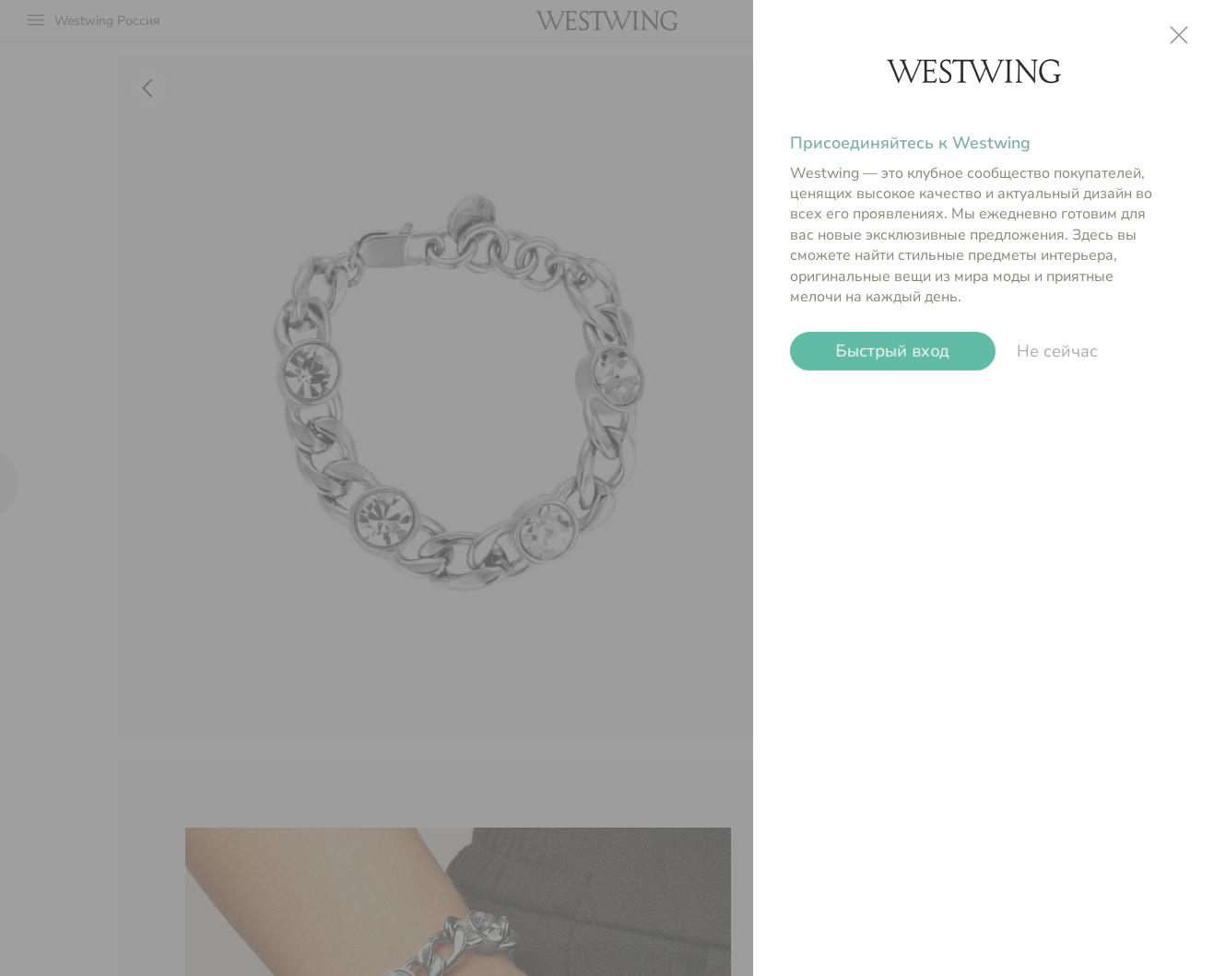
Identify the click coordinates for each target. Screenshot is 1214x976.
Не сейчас (1057, 351)
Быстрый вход (892, 351)
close (1179, 35)
